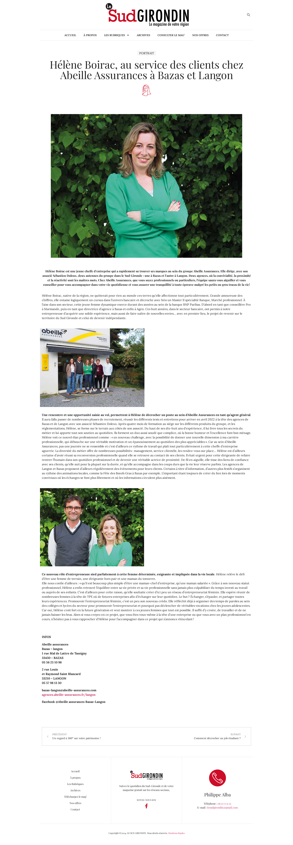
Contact (222, 35)
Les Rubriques (116, 35)
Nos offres (200, 35)
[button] (249, 15)
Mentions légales (176, 833)
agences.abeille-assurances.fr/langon (68, 694)
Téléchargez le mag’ (75, 796)
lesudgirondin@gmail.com (222, 807)
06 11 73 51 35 (224, 803)
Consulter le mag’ (171, 35)
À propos (90, 35)
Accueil (70, 35)
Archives (143, 35)
